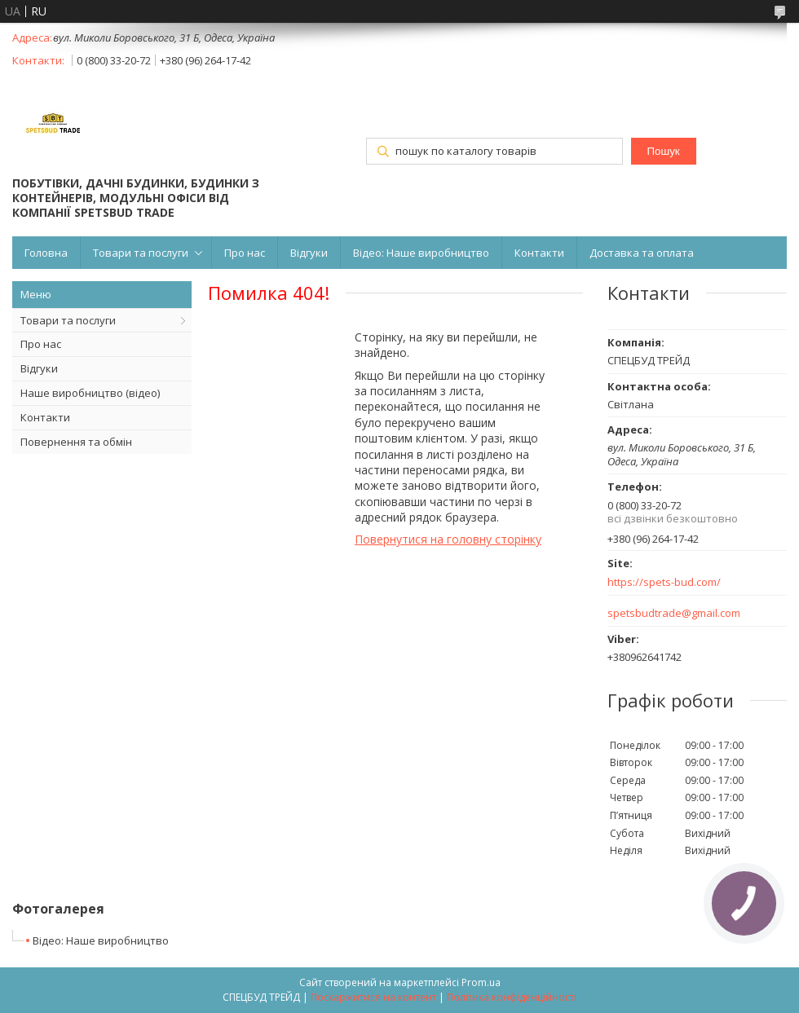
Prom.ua (481, 982)
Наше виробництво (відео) (90, 392)
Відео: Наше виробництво (421, 252)
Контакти (539, 252)
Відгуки (309, 252)
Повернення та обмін (76, 441)
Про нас (244, 252)
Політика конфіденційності (511, 997)
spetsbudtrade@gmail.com (673, 613)
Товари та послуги (140, 252)
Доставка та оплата (641, 252)
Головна (46, 252)
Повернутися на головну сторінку (448, 539)
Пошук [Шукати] (663, 151)
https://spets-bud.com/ (664, 582)
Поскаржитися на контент (373, 997)
